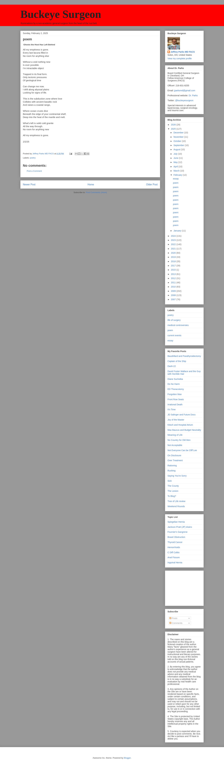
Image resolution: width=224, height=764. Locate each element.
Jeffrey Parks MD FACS (183, 52)
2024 (173, 236)
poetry (33, 158)
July (175, 154)
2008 (173, 295)
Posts (173, 618)
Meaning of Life (175, 435)
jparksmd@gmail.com (184, 90)
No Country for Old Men (179, 440)
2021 (173, 248)
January (177, 230)
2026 (173, 124)
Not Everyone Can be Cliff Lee (182, 450)
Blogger (127, 758)
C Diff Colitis (174, 552)
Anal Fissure (174, 557)
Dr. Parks (193, 95)
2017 (173, 265)
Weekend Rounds (176, 506)
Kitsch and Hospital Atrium (180, 425)
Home (91, 184)
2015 (173, 270)
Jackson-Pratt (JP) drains (180, 527)
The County (173, 486)
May (175, 162)
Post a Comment (34, 171)
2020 (173, 253)
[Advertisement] (183, 587)
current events (174, 335)
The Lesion (173, 491)
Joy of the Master (176, 419)
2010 (173, 286)
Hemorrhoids (174, 547)
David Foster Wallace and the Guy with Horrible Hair (184, 372)
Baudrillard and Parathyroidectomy (184, 356)
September (179, 145)
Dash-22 (172, 366)
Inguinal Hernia (175, 562)
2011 (173, 282)
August (177, 149)
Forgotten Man (175, 394)
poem (175, 183)
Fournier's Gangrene (177, 532)
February (178, 175)
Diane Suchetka (175, 379)
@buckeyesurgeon (184, 100)
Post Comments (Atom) (96, 192)
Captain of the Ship (177, 361)
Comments (175, 623)
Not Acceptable (175, 445)
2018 (173, 261)
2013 (173, 274)
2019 (173, 257)
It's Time (172, 409)
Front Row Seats (176, 399)
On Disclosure (174, 455)
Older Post (152, 184)
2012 (173, 278)
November (178, 137)
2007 (173, 299)
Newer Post (29, 184)
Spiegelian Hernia (176, 522)
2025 (173, 129)
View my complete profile (180, 58)
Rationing (172, 465)
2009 (173, 291)
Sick (170, 481)
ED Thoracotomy (176, 389)
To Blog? (172, 496)
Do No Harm (174, 384)
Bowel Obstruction (176, 537)
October (177, 141)
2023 (173, 240)
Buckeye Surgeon (60, 14)
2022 (173, 244)
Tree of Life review (176, 501)
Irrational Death (175, 404)
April (175, 166)
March (176, 171)
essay (176, 178)
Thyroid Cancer (175, 542)
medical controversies (178, 325)
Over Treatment (175, 460)
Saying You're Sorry (177, 476)
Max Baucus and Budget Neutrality (184, 430)
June (176, 158)
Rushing (171, 470)
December (178, 132)
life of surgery (174, 320)
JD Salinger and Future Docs (182, 414)
